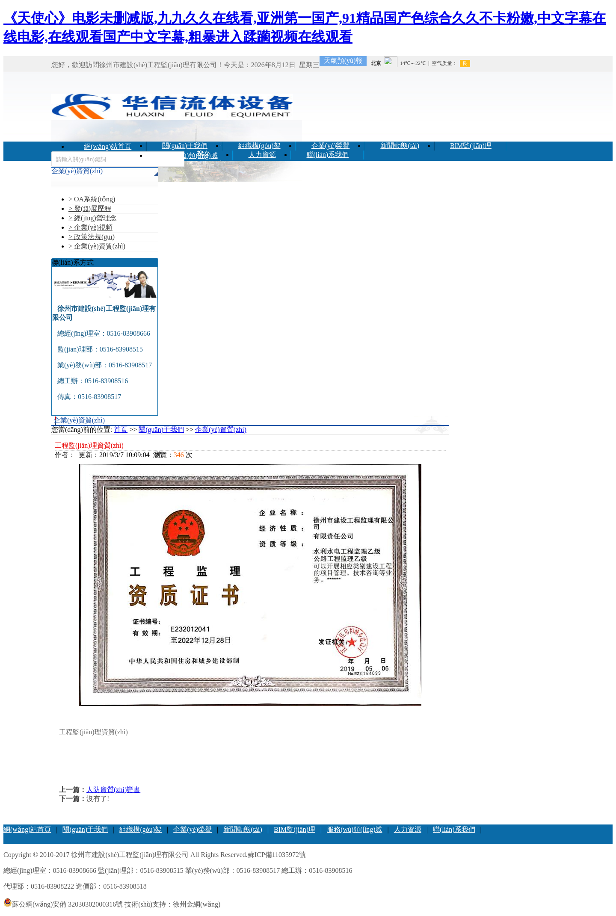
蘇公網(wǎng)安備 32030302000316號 (63, 904)
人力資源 (262, 154)
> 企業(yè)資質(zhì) (96, 246)
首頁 (120, 429)
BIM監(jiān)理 (471, 145)
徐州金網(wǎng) (196, 904)
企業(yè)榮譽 (330, 145)
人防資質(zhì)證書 (113, 789)
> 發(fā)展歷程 (89, 208)
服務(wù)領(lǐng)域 (189, 155)
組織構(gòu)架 (259, 145)
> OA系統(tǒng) (91, 199)
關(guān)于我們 (184, 145)
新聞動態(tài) (399, 145)
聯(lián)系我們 (328, 154)
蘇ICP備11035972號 (277, 854)
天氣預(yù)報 (343, 60)
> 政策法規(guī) (91, 236)
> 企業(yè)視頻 (90, 227)
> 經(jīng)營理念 (92, 218)
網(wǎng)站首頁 (107, 146)
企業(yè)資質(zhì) (220, 429)
